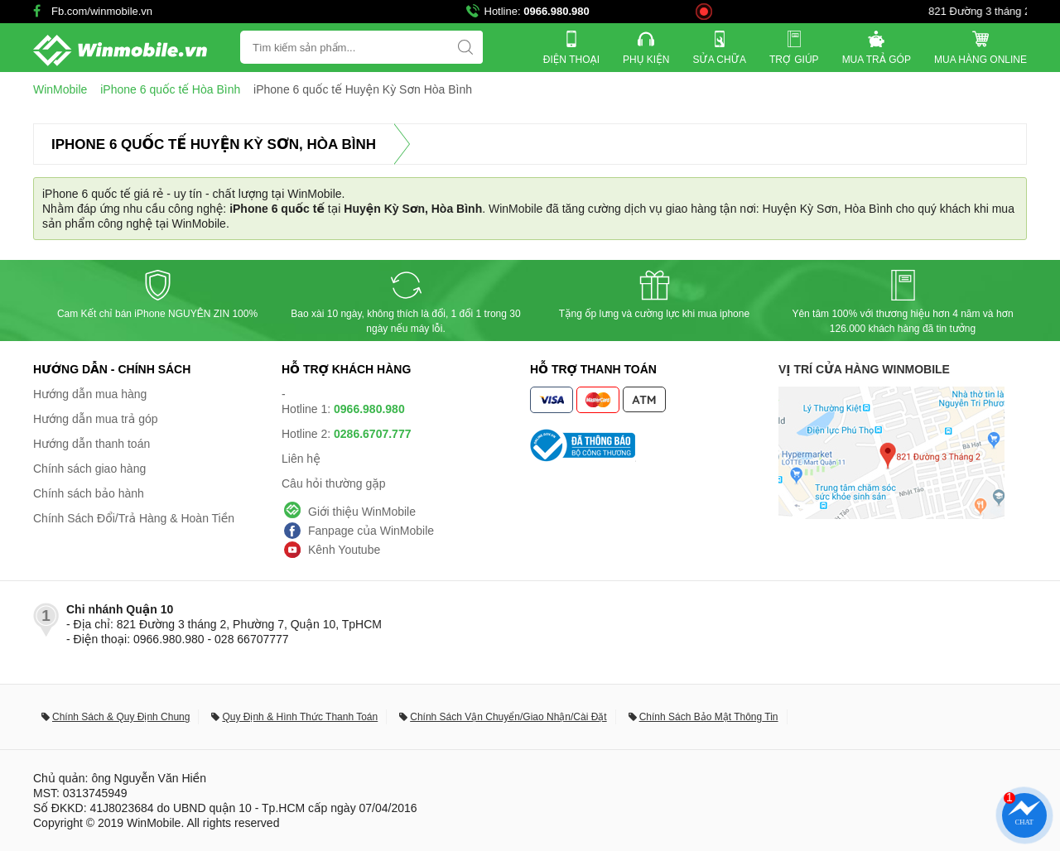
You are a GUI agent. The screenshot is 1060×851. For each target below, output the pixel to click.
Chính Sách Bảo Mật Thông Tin (708, 717)
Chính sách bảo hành (88, 493)
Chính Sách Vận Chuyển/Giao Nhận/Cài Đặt (508, 717)
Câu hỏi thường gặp (334, 483)
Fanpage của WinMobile (371, 530)
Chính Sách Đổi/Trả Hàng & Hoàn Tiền (133, 518)
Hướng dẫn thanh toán (91, 443)
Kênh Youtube (344, 549)
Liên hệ (301, 458)
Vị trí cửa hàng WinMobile (864, 369)
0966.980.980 (556, 11)
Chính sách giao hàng (89, 468)
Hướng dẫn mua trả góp (95, 419)
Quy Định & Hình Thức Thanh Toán (300, 717)
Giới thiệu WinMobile (362, 511)
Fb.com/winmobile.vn (101, 11)
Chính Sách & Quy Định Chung (121, 717)
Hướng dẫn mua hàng (90, 394)
